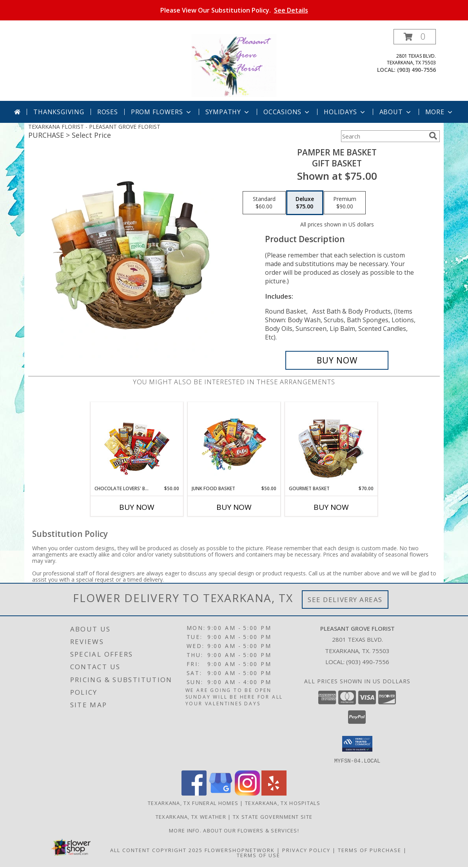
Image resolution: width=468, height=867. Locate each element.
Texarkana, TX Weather (191, 816)
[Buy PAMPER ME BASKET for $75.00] (336, 360)
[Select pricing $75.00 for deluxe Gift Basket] (304, 203)
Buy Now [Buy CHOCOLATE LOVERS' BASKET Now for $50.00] (136, 507)
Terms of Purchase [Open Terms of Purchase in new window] (369, 849)
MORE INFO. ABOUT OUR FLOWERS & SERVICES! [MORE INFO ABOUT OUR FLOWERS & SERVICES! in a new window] (234, 830)
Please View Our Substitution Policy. (234, 10)
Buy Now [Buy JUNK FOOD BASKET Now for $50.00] (234, 507)
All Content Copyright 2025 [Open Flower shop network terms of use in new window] (156, 849)
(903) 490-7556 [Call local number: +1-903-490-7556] (416, 69)
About (395, 112)
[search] (433, 135)
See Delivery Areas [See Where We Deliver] (345, 599)
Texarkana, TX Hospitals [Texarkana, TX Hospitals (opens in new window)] (282, 802)
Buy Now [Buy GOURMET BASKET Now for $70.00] (331, 507)
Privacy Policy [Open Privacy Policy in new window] (306, 849)
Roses (107, 112)
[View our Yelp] (274, 793)
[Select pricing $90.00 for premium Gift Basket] (344, 203)
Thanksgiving (58, 112)
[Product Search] (383, 136)
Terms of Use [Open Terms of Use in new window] (258, 854)
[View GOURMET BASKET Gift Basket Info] (331, 444)
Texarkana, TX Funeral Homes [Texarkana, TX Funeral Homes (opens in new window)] (193, 802)
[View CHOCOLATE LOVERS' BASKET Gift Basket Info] (137, 444)
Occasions (287, 112)
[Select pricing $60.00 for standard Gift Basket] (264, 203)
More (439, 112)
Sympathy (227, 112)
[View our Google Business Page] (220, 793)
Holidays (345, 112)
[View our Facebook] (194, 793)
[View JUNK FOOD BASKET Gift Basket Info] (234, 443)
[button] (415, 36)
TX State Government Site (272, 816)
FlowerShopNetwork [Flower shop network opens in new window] (240, 849)
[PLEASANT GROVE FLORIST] (234, 65)
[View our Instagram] (247, 793)
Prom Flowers (161, 112)
